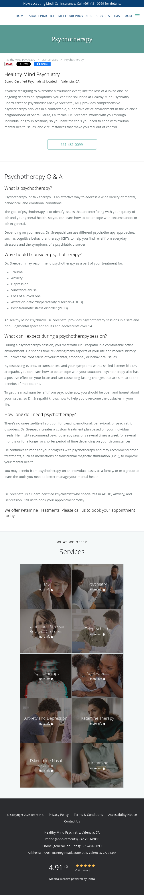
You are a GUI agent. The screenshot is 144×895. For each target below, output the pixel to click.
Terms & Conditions (88, 814)
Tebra (91, 879)
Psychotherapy (74, 60)
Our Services (50, 60)
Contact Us (72, 821)
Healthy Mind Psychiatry (19, 60)
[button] (137, 15)
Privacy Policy (59, 814)
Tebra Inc (37, 815)
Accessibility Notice (122, 814)
